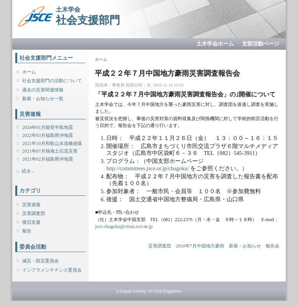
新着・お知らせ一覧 (42, 98)
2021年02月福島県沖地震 (47, 159)
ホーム (29, 72)
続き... (28, 171)
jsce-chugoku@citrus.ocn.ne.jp (124, 226)
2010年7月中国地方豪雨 (200, 246)
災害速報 (31, 204)
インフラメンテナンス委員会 (52, 270)
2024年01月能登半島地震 (47, 127)
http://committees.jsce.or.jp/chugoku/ (147, 168)
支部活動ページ (260, 44)
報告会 (272, 246)
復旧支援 (31, 222)
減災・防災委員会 (40, 261)
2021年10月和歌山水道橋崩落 (52, 143)
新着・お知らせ (245, 246)
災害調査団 (33, 213)
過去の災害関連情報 (42, 90)
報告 (26, 231)
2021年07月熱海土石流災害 (49, 151)
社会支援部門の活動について (52, 80)
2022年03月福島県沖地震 (47, 135)
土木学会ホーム (215, 44)
